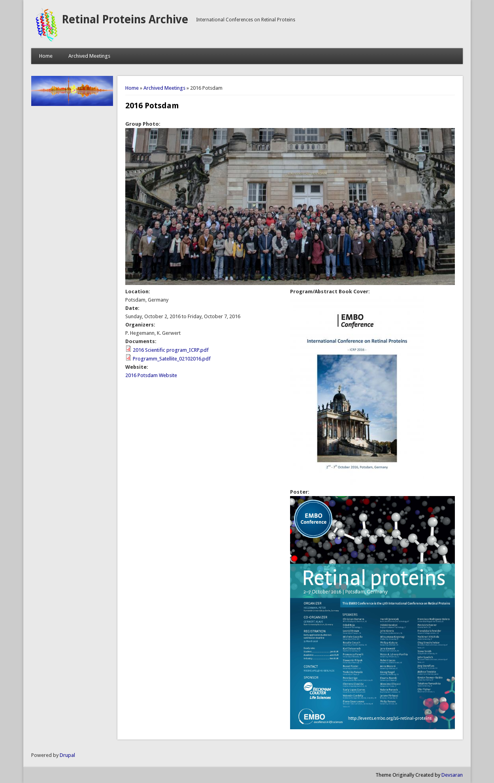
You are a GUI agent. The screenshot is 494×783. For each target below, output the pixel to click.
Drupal (67, 755)
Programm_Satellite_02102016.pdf (172, 359)
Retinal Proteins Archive (125, 19)
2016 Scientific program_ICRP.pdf (171, 350)
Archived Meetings (89, 56)
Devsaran (452, 775)
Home (46, 56)
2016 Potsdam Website (151, 375)
